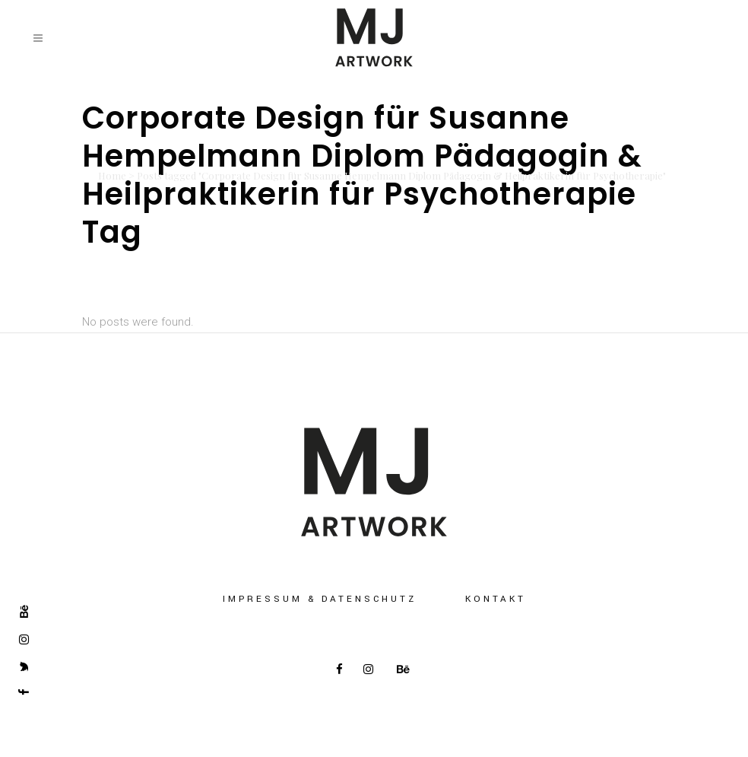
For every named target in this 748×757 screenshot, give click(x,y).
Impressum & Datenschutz (320, 599)
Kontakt (495, 599)
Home (112, 175)
